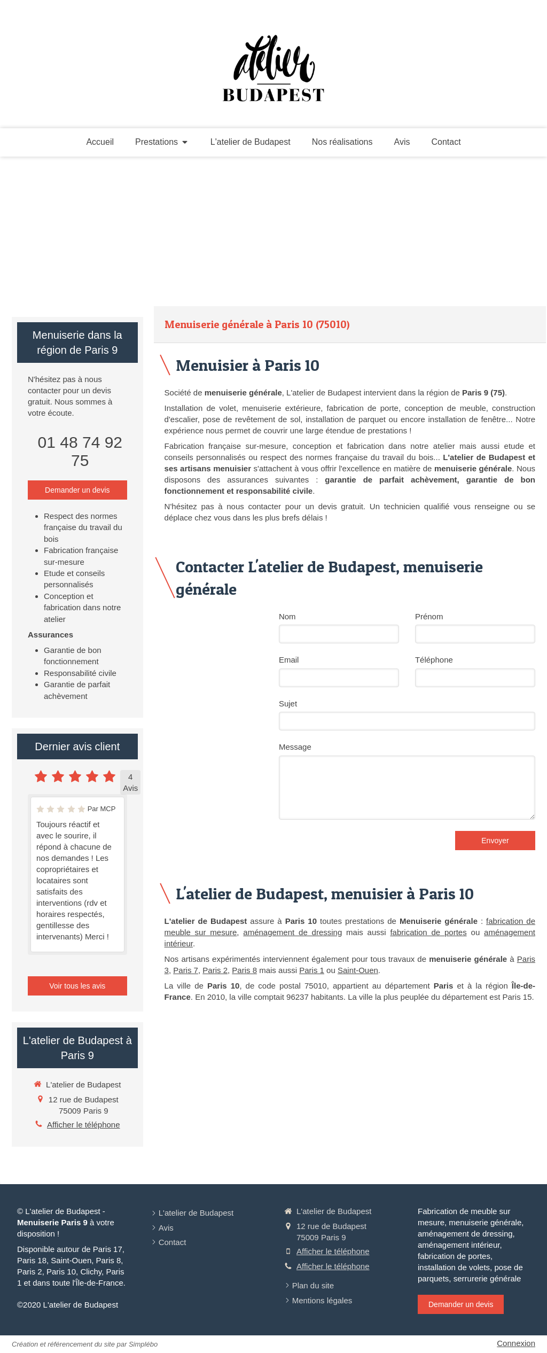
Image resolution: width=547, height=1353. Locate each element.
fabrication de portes (428, 932)
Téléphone (434, 659)
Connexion (516, 1343)
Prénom (429, 616)
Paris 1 (311, 970)
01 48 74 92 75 (80, 451)
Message (295, 746)
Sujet (288, 703)
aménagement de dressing (292, 932)
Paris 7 (185, 970)
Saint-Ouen (358, 970)
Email (289, 659)
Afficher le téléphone (83, 1124)
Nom (287, 616)
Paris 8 (244, 970)
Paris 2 (215, 970)
